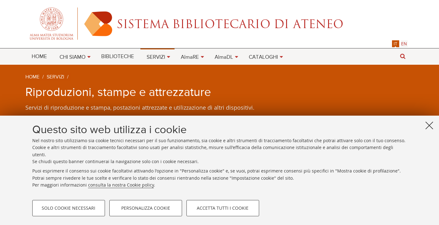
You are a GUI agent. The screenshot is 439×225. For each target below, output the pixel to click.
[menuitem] (39, 56)
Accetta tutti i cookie (222, 208)
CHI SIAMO (73, 57)
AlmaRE (190, 57)
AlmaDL (224, 57)
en (404, 44)
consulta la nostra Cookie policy (121, 185)
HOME (39, 56)
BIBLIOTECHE (117, 56)
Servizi (55, 77)
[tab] (395, 43)
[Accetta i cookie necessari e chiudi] (429, 125)
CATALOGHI (263, 57)
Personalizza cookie (145, 208)
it (395, 44)
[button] (403, 56)
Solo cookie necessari (68, 208)
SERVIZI (156, 57)
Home (32, 77)
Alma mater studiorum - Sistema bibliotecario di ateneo (219, 23)
